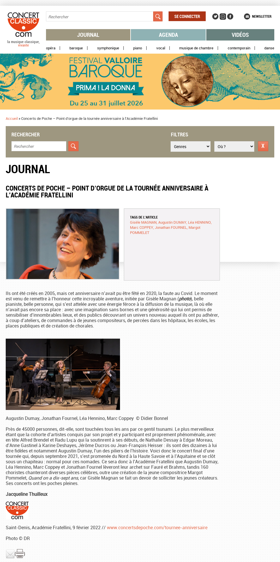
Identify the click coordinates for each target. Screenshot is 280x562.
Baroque (76, 48)
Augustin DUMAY (172, 222)
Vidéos (240, 35)
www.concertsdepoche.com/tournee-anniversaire (157, 527)
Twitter (215, 16)
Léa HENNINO (199, 222)
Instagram (223, 16)
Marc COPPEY (141, 227)
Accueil (12, 118)
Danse (269, 48)
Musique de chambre (196, 48)
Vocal (160, 48)
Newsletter (261, 16)
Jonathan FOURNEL (171, 227)
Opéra (50, 48)
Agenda (168, 35)
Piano (137, 48)
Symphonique (108, 48)
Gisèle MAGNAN (143, 222)
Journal (88, 35)
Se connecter (187, 16)
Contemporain (239, 48)
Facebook (230, 16)
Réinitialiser (263, 146)
